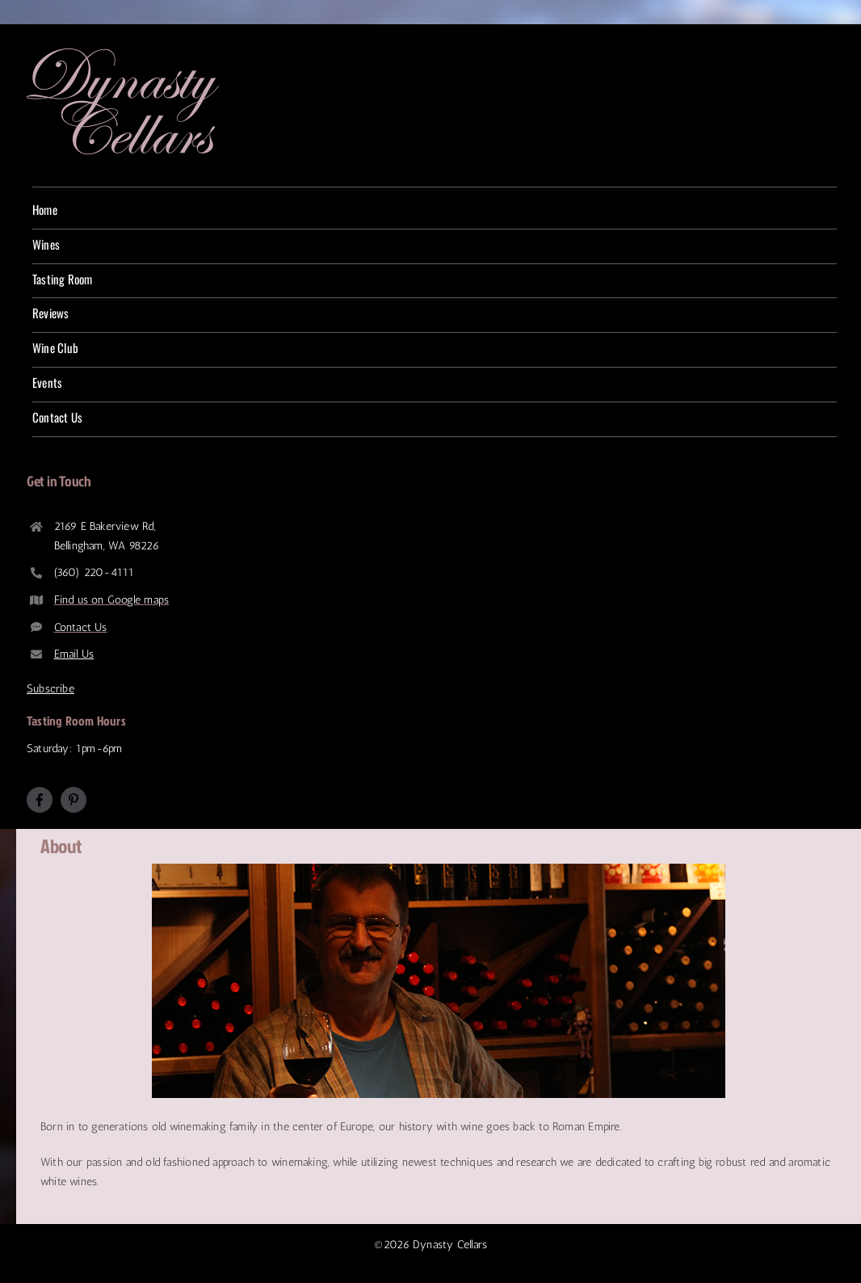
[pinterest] (73, 800)
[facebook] (39, 800)
